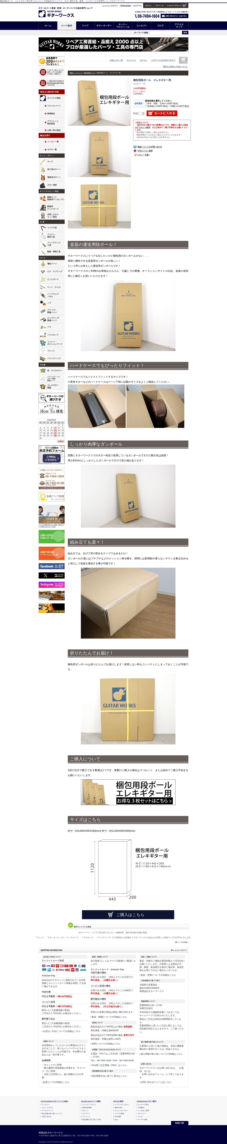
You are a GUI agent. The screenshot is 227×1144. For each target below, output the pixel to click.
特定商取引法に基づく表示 (91, 1119)
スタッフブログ (47, 1107)
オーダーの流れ (143, 1104)
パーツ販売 (66, 25)
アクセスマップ (179, 25)
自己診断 (118, 1116)
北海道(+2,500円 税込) (156, 106)
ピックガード (53, 279)
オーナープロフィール (123, 25)
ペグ (49, 327)
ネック (50, 161)
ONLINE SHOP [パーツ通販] (91, 1101)
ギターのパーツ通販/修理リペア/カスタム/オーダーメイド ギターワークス (60, 11)
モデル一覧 (52, 149)
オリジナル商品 (54, 98)
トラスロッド (53, 335)
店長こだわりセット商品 (53, 215)
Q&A (116, 1119)
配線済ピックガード (53, 207)
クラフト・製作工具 (52, 235)
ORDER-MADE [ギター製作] (146, 1101)
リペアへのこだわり (122, 1104)
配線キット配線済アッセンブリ (55, 198)
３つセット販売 (143, 127)
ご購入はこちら (130, 914)
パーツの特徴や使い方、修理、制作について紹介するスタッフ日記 (51, 525)
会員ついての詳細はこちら (56, 1082)
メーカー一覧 (53, 142)
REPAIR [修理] (118, 1101)
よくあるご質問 (143, 1110)
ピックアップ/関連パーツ (53, 319)
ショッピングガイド (89, 1104)
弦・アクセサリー (54, 370)
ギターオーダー (104, 25)
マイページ (131, 60)
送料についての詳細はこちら (106, 1043)
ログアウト (86, 1113)
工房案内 (141, 1107)
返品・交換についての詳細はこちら (158, 975)
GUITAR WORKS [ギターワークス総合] (54, 1101)
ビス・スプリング (54, 271)
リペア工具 (52, 228)
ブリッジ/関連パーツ (52, 311)
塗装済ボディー (54, 177)
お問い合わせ (46, 1116)
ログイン (143, 60)
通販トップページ (76, 73)
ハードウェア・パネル (54, 295)
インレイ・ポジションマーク (54, 343)
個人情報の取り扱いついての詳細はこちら (162, 1054)
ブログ (160, 25)
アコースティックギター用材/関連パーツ (53, 379)
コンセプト (141, 25)
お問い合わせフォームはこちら (156, 1082)
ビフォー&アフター (121, 1110)
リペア (85, 25)
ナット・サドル (54, 287)
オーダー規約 (142, 1119)
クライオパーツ (54, 106)
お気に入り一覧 (116, 60)
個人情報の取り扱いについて (52, 1113)
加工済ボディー (54, 169)
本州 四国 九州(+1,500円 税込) (161, 103)
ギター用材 (52, 185)
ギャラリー (142, 1113)
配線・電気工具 (54, 252)
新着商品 (51, 113)
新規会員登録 (87, 1107)
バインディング (54, 358)
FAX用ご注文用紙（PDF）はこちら (109, 1065)
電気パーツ (52, 264)
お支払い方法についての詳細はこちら (61, 1031)
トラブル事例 (119, 1113)
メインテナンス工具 (54, 244)
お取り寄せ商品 (54, 130)
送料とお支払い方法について (175, 66)
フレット (51, 351)
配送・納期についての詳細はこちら (109, 1017)
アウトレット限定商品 (53, 122)
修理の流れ (118, 1107)
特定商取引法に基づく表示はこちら (109, 1076)
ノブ (49, 303)
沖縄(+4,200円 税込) (179, 106)
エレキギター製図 (53, 386)
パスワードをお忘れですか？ (163, 60)
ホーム (48, 25)
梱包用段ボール (89, 73)
